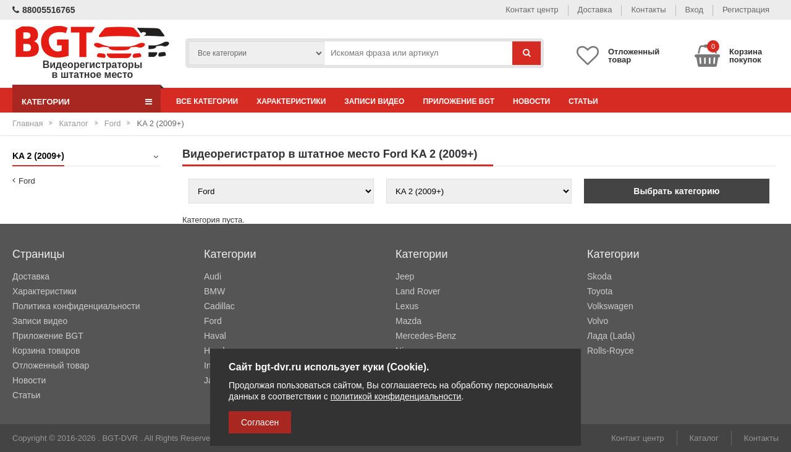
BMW (214, 291)
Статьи (583, 101)
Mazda (408, 321)
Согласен (260, 422)
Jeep (405, 276)
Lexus (407, 306)
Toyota (599, 291)
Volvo (597, 321)
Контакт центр (531, 9)
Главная (27, 123)
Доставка (595, 9)
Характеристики (291, 101)
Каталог (73, 123)
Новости (531, 101)
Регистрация (745, 9)
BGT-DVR (120, 438)
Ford (112, 123)
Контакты (648, 9)
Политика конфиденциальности (76, 306)
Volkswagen (610, 306)
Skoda (599, 276)
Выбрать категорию (676, 191)
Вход (694, 9)
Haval (215, 335)
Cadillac (219, 306)
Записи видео (374, 101)
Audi (212, 276)
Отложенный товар (50, 365)
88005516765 (43, 10)
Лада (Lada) (611, 335)
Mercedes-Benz (426, 335)
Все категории (207, 101)
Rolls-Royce (610, 350)
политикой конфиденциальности (396, 396)
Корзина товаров (46, 351)
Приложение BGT (458, 101)
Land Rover (418, 291)
